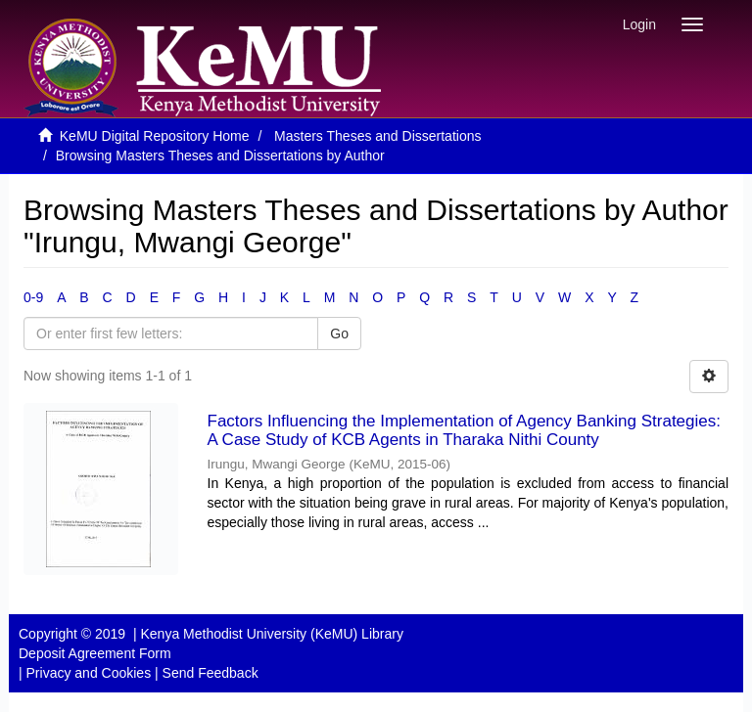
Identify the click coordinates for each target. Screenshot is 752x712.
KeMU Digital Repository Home (155, 136)
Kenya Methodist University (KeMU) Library (271, 634)
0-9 (33, 297)
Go (339, 333)
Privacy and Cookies (89, 673)
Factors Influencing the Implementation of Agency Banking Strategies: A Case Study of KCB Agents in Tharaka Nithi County (464, 430)
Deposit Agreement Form (95, 653)
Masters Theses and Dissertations (377, 136)
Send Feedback (210, 673)
